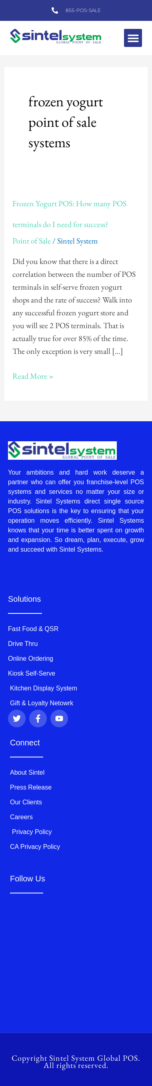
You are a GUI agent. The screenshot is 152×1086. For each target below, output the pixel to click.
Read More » (33, 375)
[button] (133, 38)
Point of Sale (31, 240)
